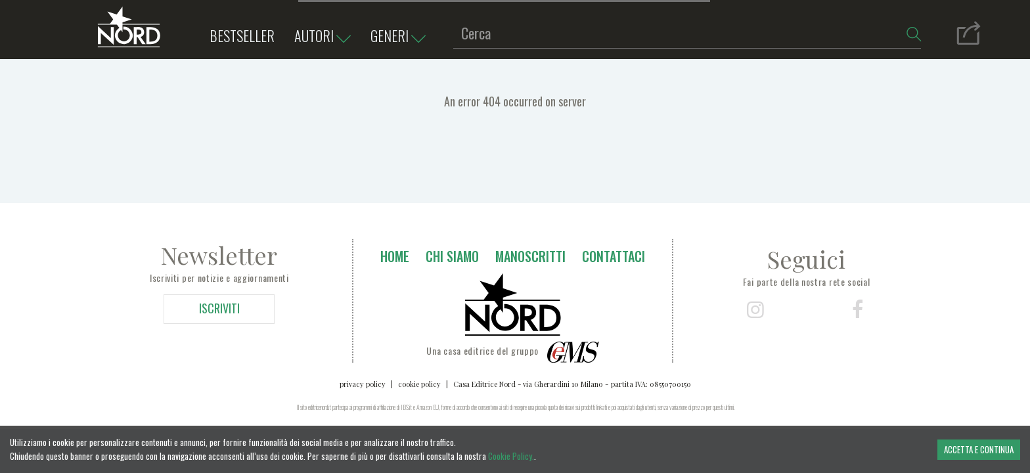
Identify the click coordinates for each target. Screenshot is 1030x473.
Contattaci (613, 256)
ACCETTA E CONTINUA (979, 449)
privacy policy (363, 384)
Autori (325, 37)
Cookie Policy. (511, 455)
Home (394, 256)
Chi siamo (452, 256)
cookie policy (419, 384)
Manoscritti (530, 256)
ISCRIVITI (219, 308)
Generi (401, 37)
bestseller (242, 35)
